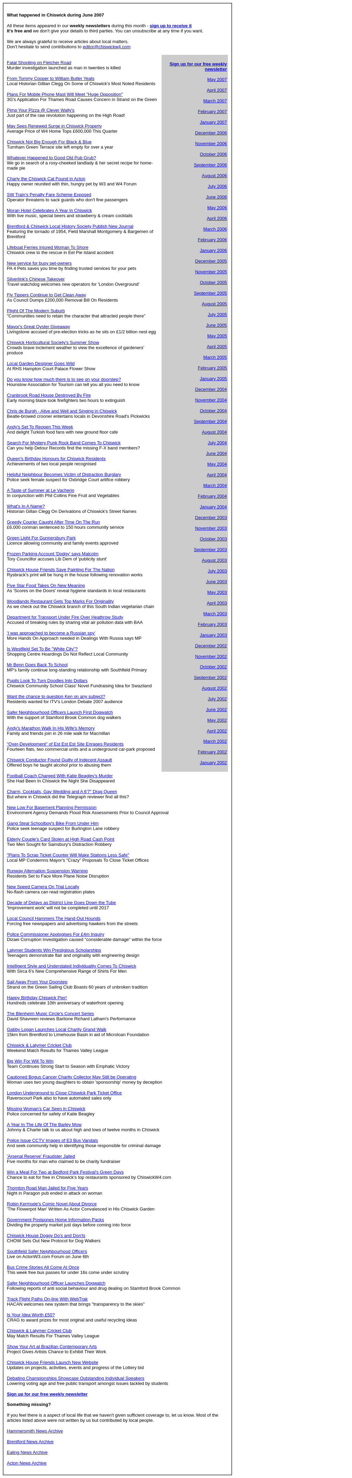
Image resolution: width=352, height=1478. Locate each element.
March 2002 (215, 741)
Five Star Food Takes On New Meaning (46, 585)
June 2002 (216, 709)
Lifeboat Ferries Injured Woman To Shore (47, 247)
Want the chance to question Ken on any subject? (56, 696)
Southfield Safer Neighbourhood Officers (47, 1251)
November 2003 (211, 528)
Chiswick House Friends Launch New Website (52, 1362)
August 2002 (214, 688)
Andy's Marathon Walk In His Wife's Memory (51, 728)
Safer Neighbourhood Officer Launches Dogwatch (56, 1283)
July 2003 (217, 571)
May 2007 (217, 79)
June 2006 (216, 197)
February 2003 (212, 624)
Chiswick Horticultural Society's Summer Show (53, 342)
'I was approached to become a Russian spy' (51, 633)
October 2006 (213, 154)
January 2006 (213, 250)
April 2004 (217, 474)
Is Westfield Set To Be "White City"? (42, 648)
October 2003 (213, 538)
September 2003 (210, 549)
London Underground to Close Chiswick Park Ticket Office (64, 1092)
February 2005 (212, 368)
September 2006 (210, 165)
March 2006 (215, 229)
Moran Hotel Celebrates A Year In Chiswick (49, 210)
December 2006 (211, 132)
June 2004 (216, 453)
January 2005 (213, 378)
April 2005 (217, 346)
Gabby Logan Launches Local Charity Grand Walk (56, 1029)
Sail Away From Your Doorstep (37, 981)
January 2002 (213, 762)
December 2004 (211, 389)
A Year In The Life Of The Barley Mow (44, 1124)
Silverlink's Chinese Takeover (36, 279)
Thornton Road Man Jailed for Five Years (47, 1188)
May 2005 (217, 335)
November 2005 (211, 271)
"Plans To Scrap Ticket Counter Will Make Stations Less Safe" (68, 855)
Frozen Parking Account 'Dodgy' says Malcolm (53, 553)
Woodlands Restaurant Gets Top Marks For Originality (60, 601)
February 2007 (212, 111)
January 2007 (213, 122)
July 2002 (217, 698)
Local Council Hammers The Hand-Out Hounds (53, 918)
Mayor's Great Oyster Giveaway (38, 326)
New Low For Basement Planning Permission (52, 807)
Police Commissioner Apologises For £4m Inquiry (55, 934)
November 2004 (211, 400)
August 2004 (214, 432)
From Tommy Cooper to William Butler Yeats (51, 78)
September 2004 (210, 421)
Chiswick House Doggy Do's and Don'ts (46, 1235)
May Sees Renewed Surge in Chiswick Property (54, 126)
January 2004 (213, 506)
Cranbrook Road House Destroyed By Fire (49, 395)
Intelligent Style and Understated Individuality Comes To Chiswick (71, 966)
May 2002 (217, 720)
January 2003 (213, 635)
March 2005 (215, 357)
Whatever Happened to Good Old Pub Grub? (51, 157)
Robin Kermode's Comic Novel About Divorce (52, 1203)
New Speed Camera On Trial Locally (43, 886)
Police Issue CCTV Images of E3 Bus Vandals (52, 1140)
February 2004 (212, 496)
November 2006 (211, 143)
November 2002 (211, 656)
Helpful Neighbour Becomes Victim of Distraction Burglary (64, 474)
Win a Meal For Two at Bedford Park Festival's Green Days (65, 1172)
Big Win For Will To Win (30, 1061)
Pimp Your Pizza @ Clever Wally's (41, 110)
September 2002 (210, 677)
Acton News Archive (27, 1463)
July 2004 (217, 442)
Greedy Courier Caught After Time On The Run (53, 522)
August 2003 (214, 560)
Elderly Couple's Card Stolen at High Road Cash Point (60, 839)
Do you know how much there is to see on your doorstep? (64, 379)
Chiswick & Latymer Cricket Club (39, 1045)
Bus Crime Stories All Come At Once (43, 1267)
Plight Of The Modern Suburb (36, 310)
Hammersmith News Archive (35, 1431)
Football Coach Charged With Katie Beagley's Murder (60, 775)
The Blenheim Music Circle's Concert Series (50, 1013)
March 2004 (215, 485)
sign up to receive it (171, 25)
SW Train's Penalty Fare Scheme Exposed (49, 194)
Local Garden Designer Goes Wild (41, 363)
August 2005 (214, 303)
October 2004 (213, 410)
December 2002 (211, 645)
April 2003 (217, 603)
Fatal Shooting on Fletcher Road (39, 62)
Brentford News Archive (30, 1441)
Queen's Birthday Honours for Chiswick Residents (56, 458)
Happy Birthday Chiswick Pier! (37, 997)
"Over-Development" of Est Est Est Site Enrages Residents (65, 744)
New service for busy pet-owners (39, 263)
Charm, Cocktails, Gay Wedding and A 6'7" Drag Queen (62, 791)
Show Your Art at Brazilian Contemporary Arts (52, 1346)
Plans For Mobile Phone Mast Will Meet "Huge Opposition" (65, 94)
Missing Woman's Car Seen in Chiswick (46, 1108)
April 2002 (217, 730)
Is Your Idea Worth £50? (31, 1314)
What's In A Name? (26, 506)
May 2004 (217, 464)
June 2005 (216, 325)
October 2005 (213, 282)
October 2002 (213, 666)
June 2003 (216, 581)
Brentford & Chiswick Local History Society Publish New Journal (70, 226)
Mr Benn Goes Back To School (37, 664)
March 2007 (215, 100)
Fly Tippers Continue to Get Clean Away (46, 294)
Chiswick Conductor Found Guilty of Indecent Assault (59, 759)
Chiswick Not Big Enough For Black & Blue (49, 141)
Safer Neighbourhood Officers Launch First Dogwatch (60, 712)
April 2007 (217, 90)
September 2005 (210, 293)
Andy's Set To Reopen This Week (40, 426)
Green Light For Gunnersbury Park (41, 537)
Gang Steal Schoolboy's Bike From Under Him (53, 823)
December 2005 (211, 261)
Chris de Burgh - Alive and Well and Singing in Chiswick (62, 411)
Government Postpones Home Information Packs (55, 1219)
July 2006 (217, 186)
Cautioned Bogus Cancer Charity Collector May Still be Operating (71, 1077)
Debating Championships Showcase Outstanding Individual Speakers (75, 1378)
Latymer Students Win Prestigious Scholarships (54, 950)
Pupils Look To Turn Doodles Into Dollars (47, 680)
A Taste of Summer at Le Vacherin (40, 490)
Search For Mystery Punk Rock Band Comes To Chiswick (64, 442)
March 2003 (215, 613)
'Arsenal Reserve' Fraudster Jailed (41, 1156)
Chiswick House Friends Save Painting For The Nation (60, 569)
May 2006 (217, 207)
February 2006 (212, 239)
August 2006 (214, 175)
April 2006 (217, 218)
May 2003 (217, 592)
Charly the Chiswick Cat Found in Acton (46, 178)
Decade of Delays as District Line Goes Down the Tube (61, 902)
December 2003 (211, 517)
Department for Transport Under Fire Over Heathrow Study (65, 617)
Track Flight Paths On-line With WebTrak (47, 1299)
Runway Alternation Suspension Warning (47, 870)
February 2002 (212, 752)
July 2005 (217, 314)
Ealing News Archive (27, 1452)
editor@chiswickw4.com (107, 46)
